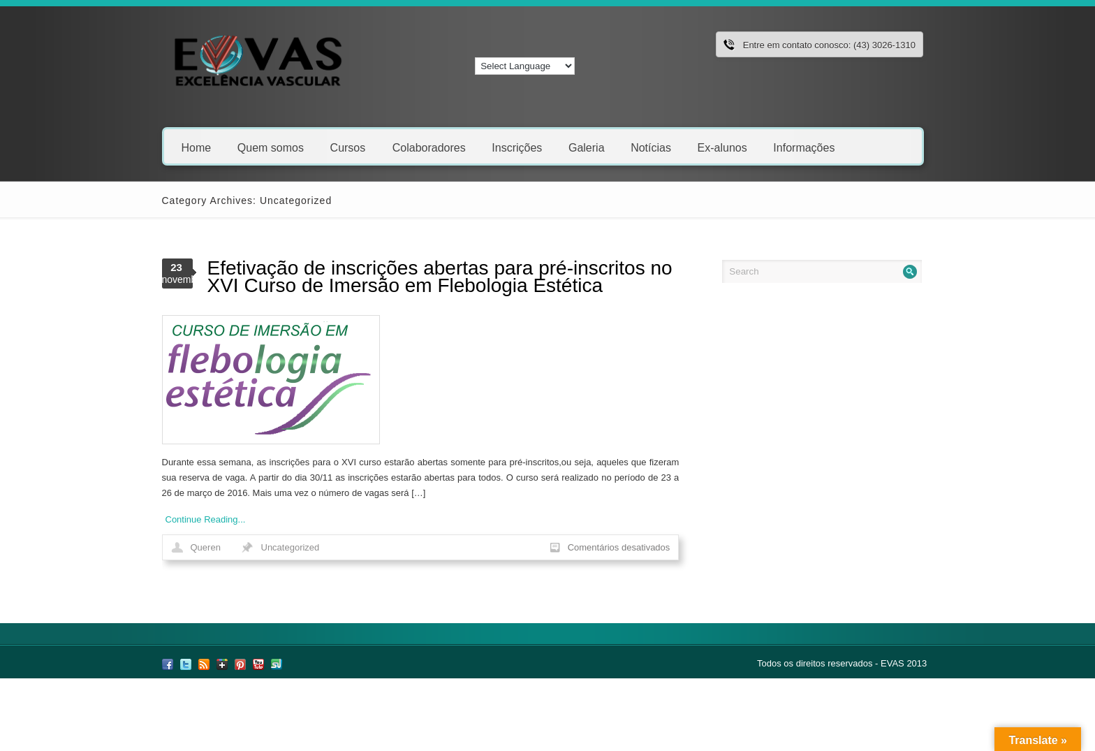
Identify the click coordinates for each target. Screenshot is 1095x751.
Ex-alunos (722, 147)
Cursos (353, 147)
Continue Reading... (206, 519)
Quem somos (270, 147)
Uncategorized (290, 547)
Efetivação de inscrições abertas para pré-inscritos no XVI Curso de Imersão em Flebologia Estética (440, 276)
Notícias (651, 147)
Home (197, 147)
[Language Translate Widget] (525, 66)
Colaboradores (429, 147)
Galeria (586, 147)
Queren (206, 547)
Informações (804, 147)
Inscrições (517, 147)
